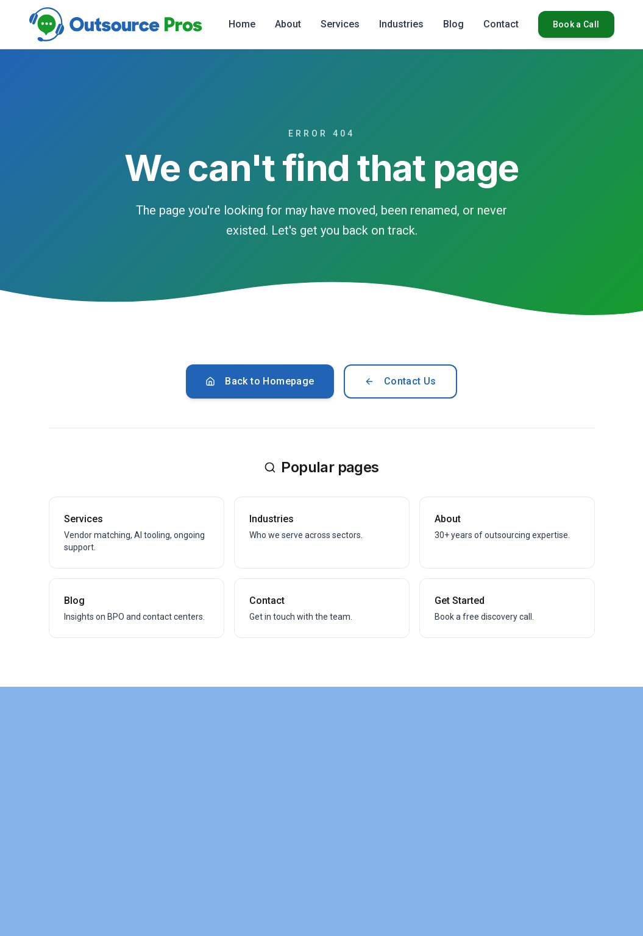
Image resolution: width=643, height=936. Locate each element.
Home (242, 24)
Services (340, 24)
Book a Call (576, 24)
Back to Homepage (259, 381)
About (288, 24)
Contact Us (400, 381)
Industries (401, 24)
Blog (453, 24)
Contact (501, 24)
